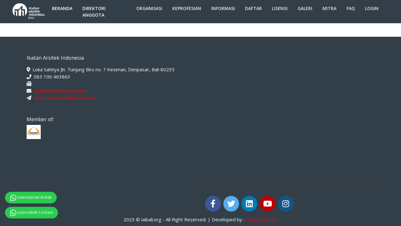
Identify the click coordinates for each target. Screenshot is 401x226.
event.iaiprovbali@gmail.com (64, 97)
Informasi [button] (223, 8)
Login (371, 8)
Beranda (62, 8)
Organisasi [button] (149, 8)
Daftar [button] (253, 8)
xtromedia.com (262, 219)
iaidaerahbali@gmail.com (60, 91)
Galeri (305, 8)
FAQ (350, 8)
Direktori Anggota (94, 11)
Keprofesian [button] (186, 8)
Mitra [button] (329, 8)
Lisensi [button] (280, 8)
